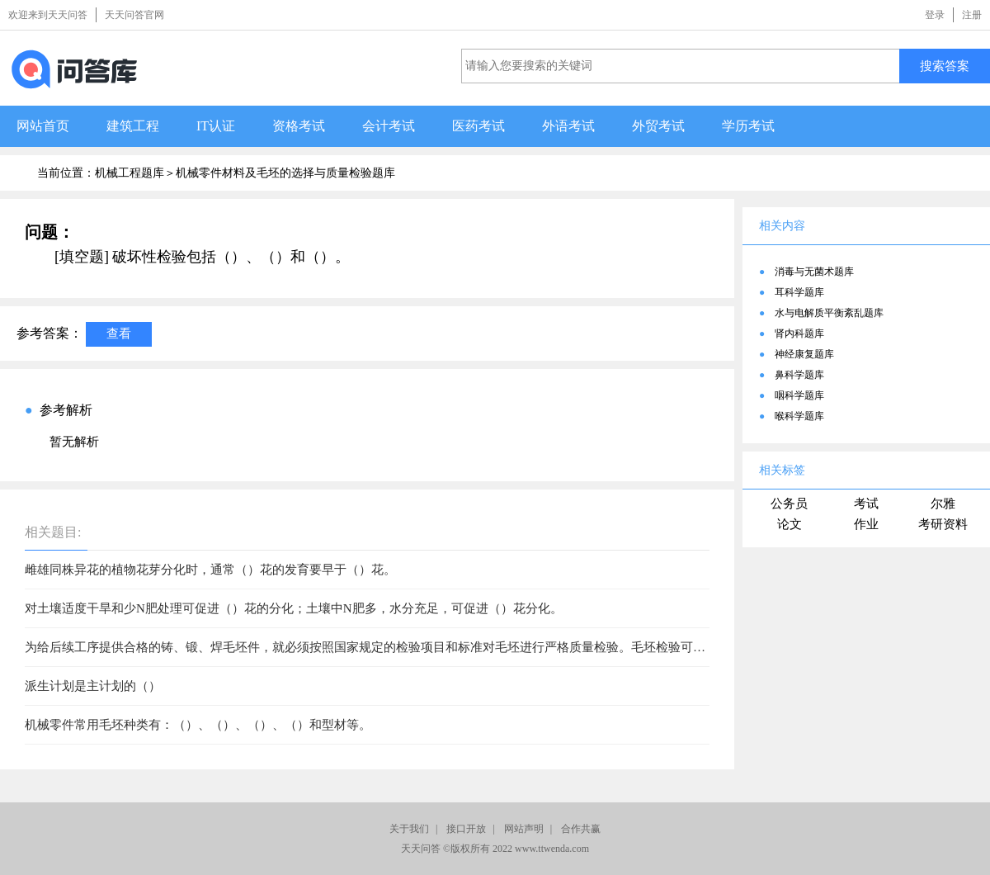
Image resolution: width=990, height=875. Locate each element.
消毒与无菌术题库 (814, 271)
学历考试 (748, 126)
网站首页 (42, 126)
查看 (118, 333)
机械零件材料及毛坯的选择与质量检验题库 (285, 173)
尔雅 (943, 503)
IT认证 (215, 126)
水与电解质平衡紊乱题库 (829, 313)
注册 (972, 15)
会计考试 (388, 126)
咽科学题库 (799, 395)
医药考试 (478, 126)
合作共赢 (581, 829)
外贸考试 (658, 126)
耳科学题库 (799, 292)
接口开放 (466, 829)
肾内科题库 (799, 333)
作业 (866, 524)
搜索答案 (944, 66)
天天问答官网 (134, 15)
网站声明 (524, 829)
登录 (935, 15)
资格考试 (298, 126)
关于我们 (409, 829)
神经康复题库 (804, 354)
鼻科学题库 (799, 375)
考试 (866, 503)
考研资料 (943, 524)
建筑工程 (132, 126)
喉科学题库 (799, 416)
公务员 (789, 503)
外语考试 (568, 126)
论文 (789, 524)
